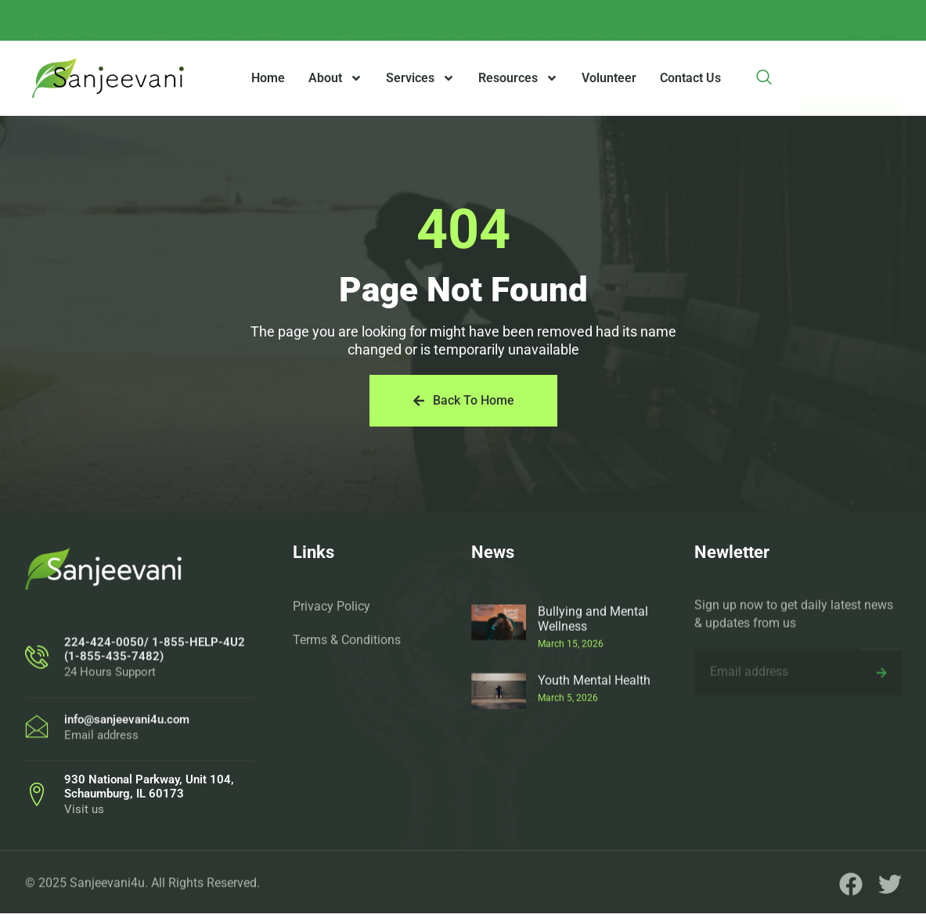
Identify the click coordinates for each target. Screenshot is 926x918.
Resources (518, 78)
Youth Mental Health (594, 752)
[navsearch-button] (764, 78)
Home (268, 77)
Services (420, 78)
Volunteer (609, 77)
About (335, 78)
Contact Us (690, 77)
